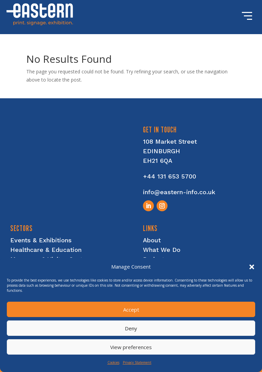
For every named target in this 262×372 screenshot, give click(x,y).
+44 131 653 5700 (169, 176)
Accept (131, 309)
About (152, 240)
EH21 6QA (157, 160)
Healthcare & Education (46, 249)
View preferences (131, 347)
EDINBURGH (161, 151)
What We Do (161, 249)
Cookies (113, 362)
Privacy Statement (137, 362)
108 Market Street (170, 141)
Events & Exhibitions (41, 240)
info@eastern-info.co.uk (179, 192)
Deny (131, 328)
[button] (251, 266)
